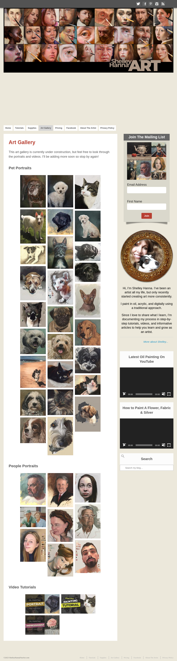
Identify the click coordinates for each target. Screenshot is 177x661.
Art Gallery (46, 128)
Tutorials (19, 128)
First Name (134, 201)
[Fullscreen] (169, 394)
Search (122, 456)
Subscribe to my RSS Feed (163, 4)
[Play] (124, 394)
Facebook (71, 128)
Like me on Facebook (144, 4)
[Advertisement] (89, 98)
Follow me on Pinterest (151, 4)
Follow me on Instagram (157, 4)
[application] (146, 382)
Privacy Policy (107, 128)
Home (8, 128)
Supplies (32, 128)
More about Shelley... (155, 341)
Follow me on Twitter (138, 4)
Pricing (58, 128)
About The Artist (88, 128)
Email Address (137, 184)
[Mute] (163, 394)
